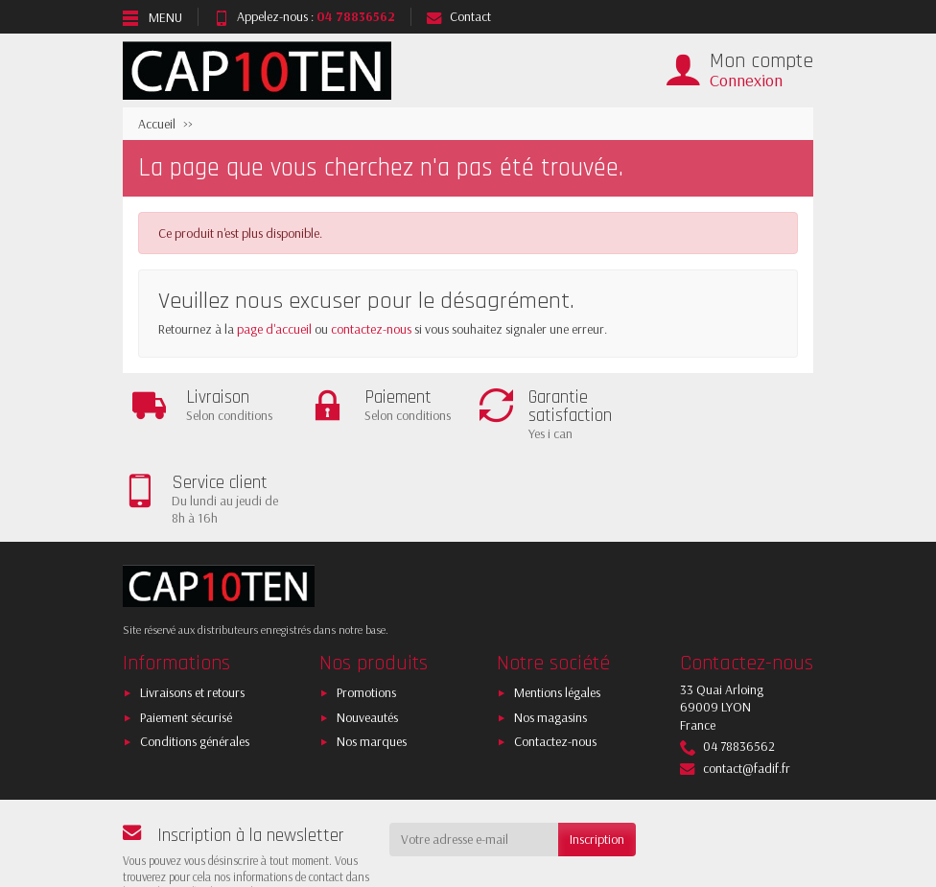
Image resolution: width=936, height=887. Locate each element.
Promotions (366, 609)
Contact (459, 16)
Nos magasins (550, 633)
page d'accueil (274, 329)
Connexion (746, 80)
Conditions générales (194, 657)
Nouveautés (367, 633)
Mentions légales (557, 609)
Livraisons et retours (192, 609)
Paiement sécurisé (186, 633)
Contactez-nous (555, 657)
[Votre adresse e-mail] (474, 755)
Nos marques (372, 657)
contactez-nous (371, 329)
